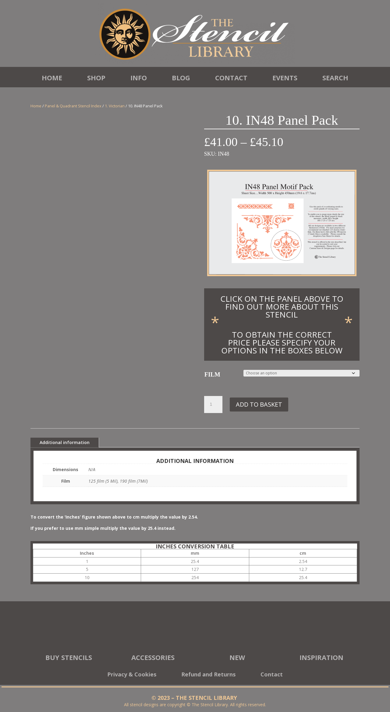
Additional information (65, 442)
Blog (181, 77)
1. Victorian (115, 106)
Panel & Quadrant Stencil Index (73, 106)
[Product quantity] (213, 404)
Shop (96, 77)
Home (52, 77)
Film (212, 374)
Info (138, 77)
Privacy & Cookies (131, 675)
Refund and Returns (208, 675)
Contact (231, 77)
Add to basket (259, 404)
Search (335, 77)
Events (284, 77)
